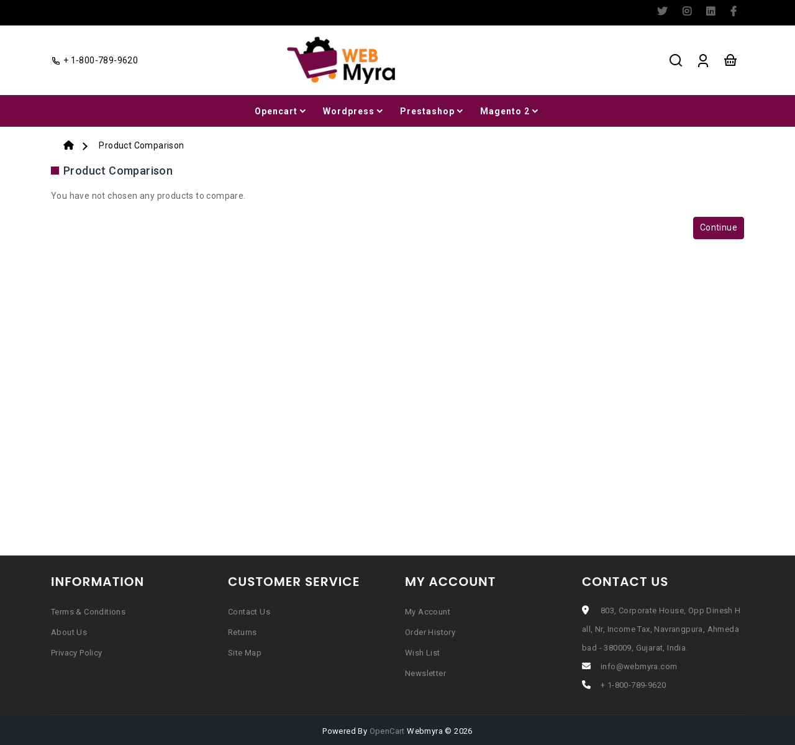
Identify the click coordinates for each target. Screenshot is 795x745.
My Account (427, 611)
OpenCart (387, 731)
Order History (430, 632)
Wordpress (354, 111)
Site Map (244, 652)
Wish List (422, 652)
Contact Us (249, 611)
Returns (242, 632)
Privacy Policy (76, 652)
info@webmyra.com (639, 666)
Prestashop (432, 111)
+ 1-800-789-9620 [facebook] (94, 60)
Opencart (281, 111)
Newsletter (425, 673)
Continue (718, 227)
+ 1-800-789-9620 (633, 685)
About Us (69, 632)
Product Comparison (141, 145)
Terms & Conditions (88, 611)
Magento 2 (510, 111)
